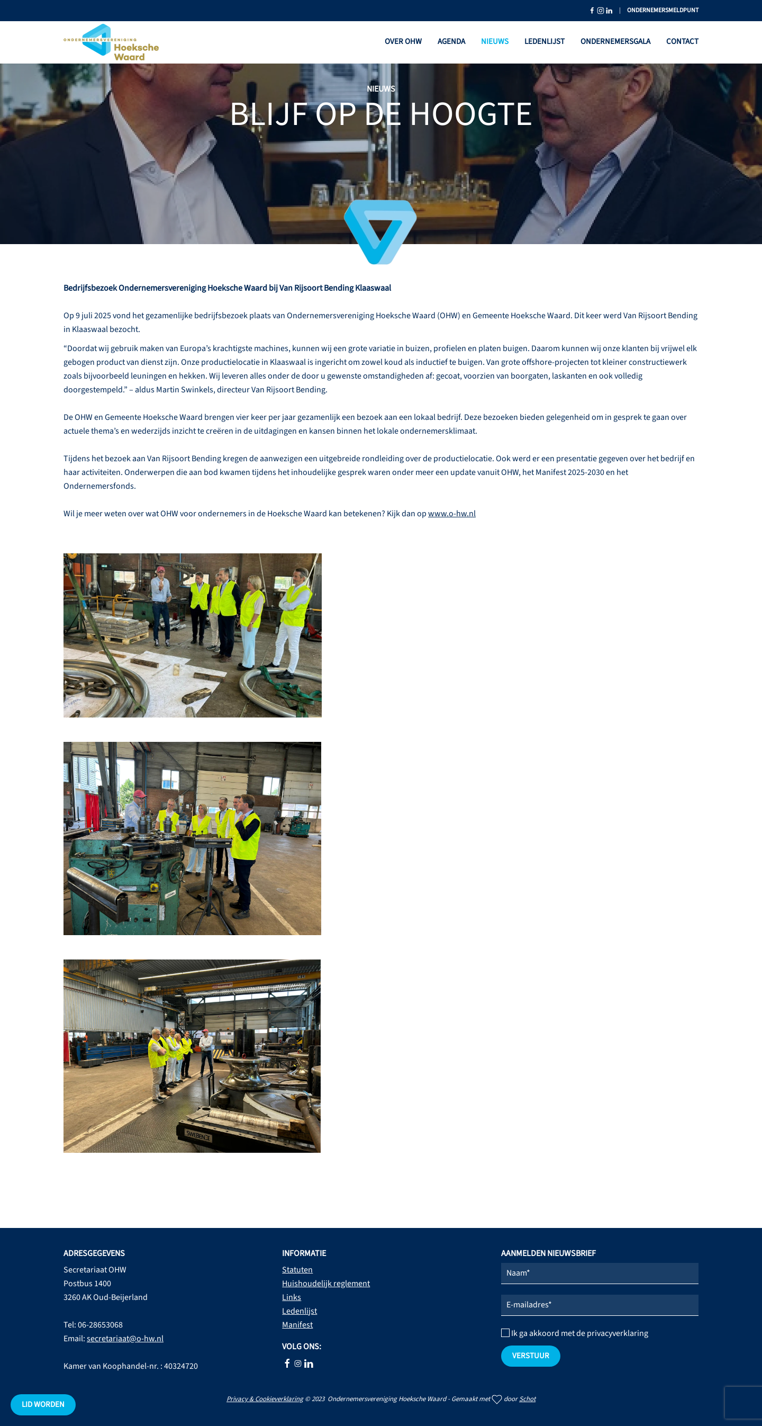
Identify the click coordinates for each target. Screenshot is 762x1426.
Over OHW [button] (403, 41)
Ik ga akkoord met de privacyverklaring (574, 1333)
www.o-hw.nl (452, 513)
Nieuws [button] (495, 41)
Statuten (297, 1270)
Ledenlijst (544, 41)
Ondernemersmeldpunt (662, 10)
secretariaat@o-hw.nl (125, 1338)
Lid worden (43, 1404)
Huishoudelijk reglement (326, 1283)
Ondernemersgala (615, 41)
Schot (527, 1399)
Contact (682, 41)
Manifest (297, 1325)
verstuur (530, 1355)
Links (291, 1297)
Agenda (451, 41)
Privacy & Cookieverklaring (264, 1399)
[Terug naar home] (111, 42)
